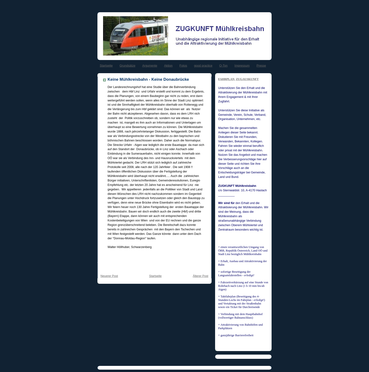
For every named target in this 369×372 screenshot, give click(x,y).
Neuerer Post (109, 276)
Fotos (183, 65)
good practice (203, 65)
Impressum (241, 65)
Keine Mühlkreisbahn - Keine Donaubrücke (148, 79)
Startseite (106, 65)
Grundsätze (127, 65)
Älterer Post (200, 276)
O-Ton (223, 65)
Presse (261, 65)
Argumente (149, 65)
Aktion (168, 65)
